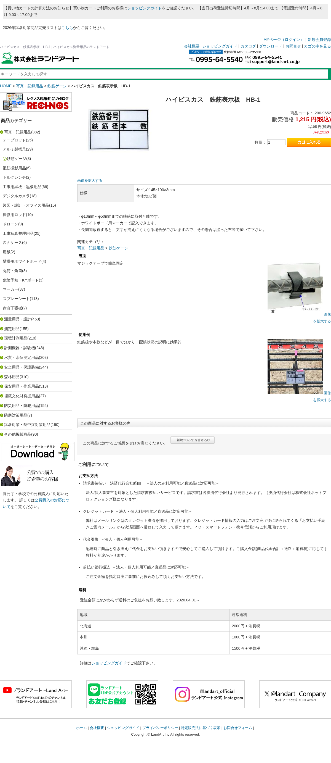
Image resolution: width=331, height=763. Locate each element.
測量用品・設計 (17, 319)
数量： (260, 142)
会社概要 (191, 46)
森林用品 (12, 377)
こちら (67, 27)
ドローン (10, 224)
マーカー (10, 289)
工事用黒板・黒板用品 (22, 187)
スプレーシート (16, 298)
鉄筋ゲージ (57, 86)
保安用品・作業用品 (21, 386)
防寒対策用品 (15, 415)
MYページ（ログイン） (283, 39)
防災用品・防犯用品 (21, 405)
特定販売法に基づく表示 (200, 728)
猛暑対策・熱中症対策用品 (27, 424)
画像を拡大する (89, 181)
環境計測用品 (15, 338)
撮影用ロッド (14, 214)
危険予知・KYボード (21, 280)
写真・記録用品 (29, 86)
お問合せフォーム (237, 728)
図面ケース (12, 242)
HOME (6, 86)
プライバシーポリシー (160, 728)
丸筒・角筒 (12, 271)
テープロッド (14, 140)
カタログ (248, 46)
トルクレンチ (14, 177)
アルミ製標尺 (14, 149)
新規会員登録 (319, 39)
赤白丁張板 (12, 308)
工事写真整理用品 (18, 233)
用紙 (6, 252)
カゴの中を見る (317, 46)
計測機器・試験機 (19, 348)
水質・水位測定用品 (21, 357)
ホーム (81, 728)
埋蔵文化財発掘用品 (21, 396)
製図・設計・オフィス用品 (26, 205)
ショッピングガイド (144, 8)
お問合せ (293, 46)
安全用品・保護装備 (21, 367)
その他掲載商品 (17, 434)
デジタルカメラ (16, 196)
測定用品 (12, 329)
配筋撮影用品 (14, 168)
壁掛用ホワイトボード (22, 261)
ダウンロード (270, 46)
